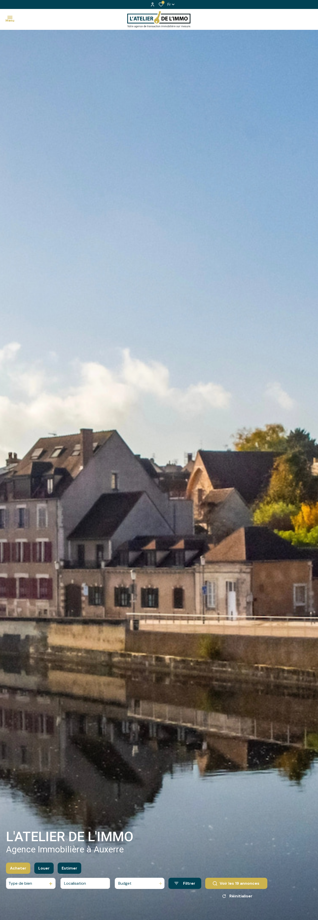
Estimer (69, 870)
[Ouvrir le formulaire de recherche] (184, 885)
